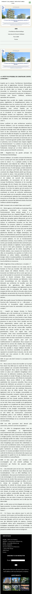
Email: (9, 560)
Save (16, 565)
